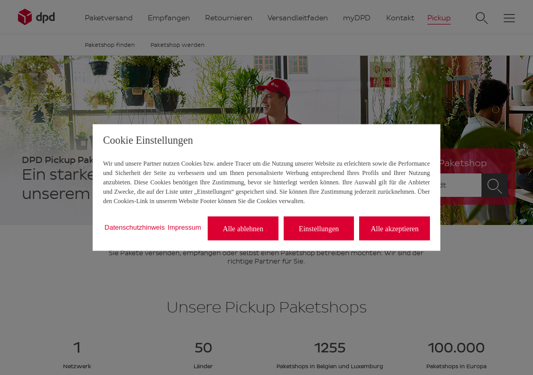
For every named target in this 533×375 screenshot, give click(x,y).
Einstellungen (319, 228)
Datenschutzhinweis (135, 227)
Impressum (184, 227)
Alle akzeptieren (394, 228)
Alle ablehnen (243, 228)
